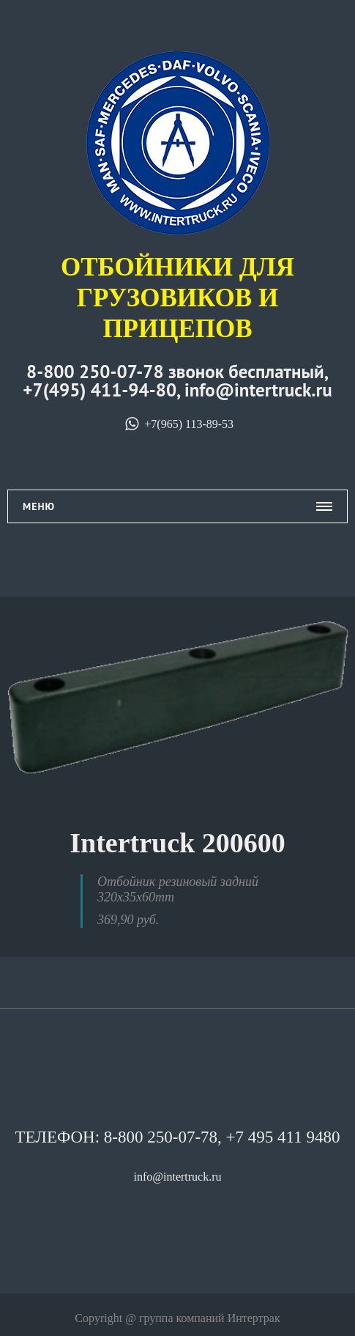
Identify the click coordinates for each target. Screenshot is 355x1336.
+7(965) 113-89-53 (177, 424)
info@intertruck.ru (177, 1176)
